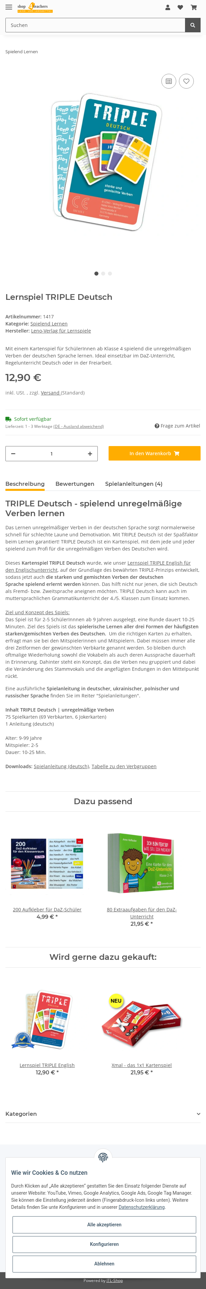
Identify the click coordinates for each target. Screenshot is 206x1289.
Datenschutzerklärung (142, 1207)
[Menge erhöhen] (90, 453)
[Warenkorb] (194, 7)
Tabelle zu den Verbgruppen (124, 766)
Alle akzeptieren (104, 1224)
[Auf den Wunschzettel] (186, 81)
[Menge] (51, 453)
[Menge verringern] (13, 453)
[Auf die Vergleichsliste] (168, 81)
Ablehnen (104, 1263)
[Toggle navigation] (8, 4)
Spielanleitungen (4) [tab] (134, 484)
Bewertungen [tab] (74, 484)
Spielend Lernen (49, 323)
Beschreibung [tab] (25, 484)
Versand (51, 392)
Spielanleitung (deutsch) (61, 766)
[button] (168, 7)
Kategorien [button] (21, 1114)
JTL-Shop (115, 1280)
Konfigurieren (104, 1244)
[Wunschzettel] (180, 7)
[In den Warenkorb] (155, 453)
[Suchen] (95, 25)
